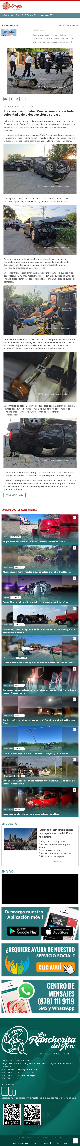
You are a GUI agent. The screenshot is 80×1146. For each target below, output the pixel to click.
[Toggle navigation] (75, 1141)
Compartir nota (14, 495)
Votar (57, 861)
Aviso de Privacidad (20, 1143)
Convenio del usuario (40, 1143)
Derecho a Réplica (60, 1143)
